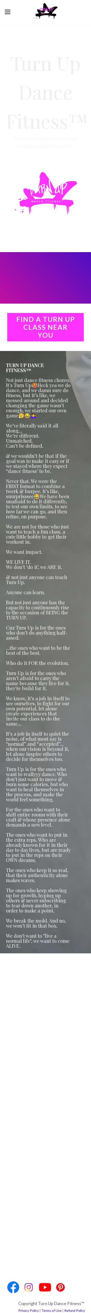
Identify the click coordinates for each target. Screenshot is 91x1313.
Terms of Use (51, 1310)
